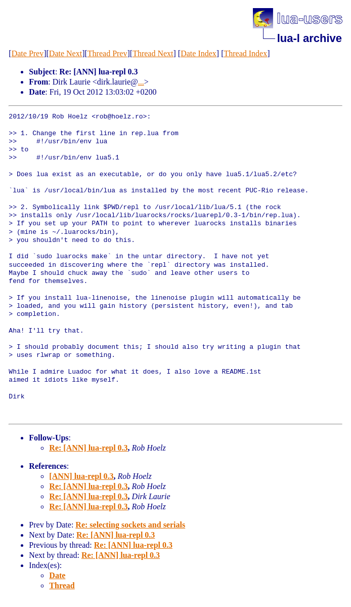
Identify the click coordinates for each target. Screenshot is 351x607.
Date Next (65, 53)
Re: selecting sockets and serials (130, 524)
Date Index (198, 53)
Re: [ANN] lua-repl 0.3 (88, 447)
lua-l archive (309, 38)
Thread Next (153, 53)
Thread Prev (107, 53)
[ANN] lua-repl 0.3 (81, 476)
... (141, 81)
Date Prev (28, 53)
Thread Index (245, 53)
